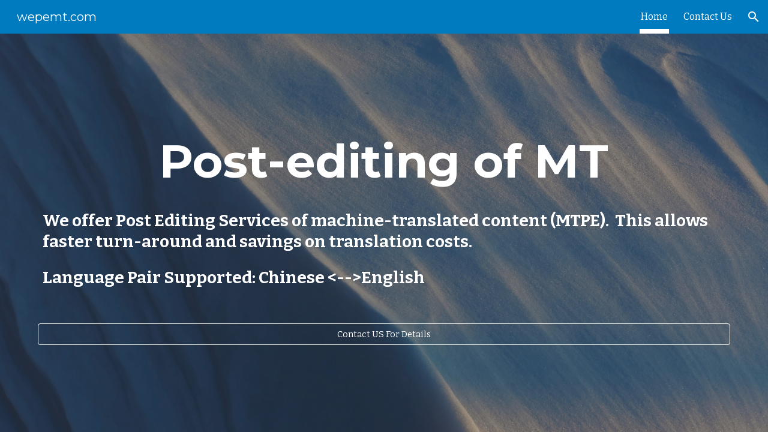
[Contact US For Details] (384, 334)
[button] (753, 16)
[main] (384, 161)
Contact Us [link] (707, 16)
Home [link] (654, 16)
